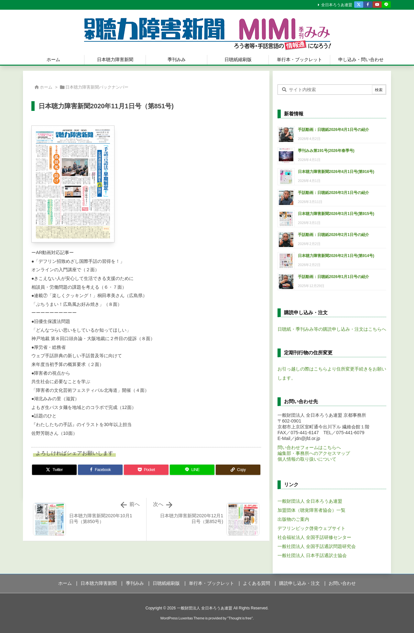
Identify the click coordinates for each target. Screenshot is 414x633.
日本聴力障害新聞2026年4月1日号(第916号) (336, 171)
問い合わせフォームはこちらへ (309, 447)
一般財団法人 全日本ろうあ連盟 (310, 501)
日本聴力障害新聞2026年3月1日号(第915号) (336, 213)
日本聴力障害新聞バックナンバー (96, 87)
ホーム (46, 87)
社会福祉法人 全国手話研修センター (314, 537)
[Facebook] (100, 470)
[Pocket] (146, 470)
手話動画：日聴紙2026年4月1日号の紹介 (333, 129)
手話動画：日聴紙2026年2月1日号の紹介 (333, 234)
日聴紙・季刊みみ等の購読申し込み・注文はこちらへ (332, 329)
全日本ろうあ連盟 (336, 5)
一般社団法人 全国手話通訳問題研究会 (317, 546)
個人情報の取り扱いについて (307, 459)
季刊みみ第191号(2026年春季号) (326, 150)
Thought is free (239, 618)
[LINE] (192, 470)
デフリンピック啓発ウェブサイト (311, 528)
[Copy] (238, 470)
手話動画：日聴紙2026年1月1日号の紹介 (333, 276)
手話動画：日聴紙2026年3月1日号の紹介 (333, 192)
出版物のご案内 (293, 519)
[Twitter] (54, 470)
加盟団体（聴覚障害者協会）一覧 (311, 510)
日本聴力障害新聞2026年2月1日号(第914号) (336, 255)
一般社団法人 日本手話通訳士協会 (312, 555)
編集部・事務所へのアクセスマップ (314, 453)
